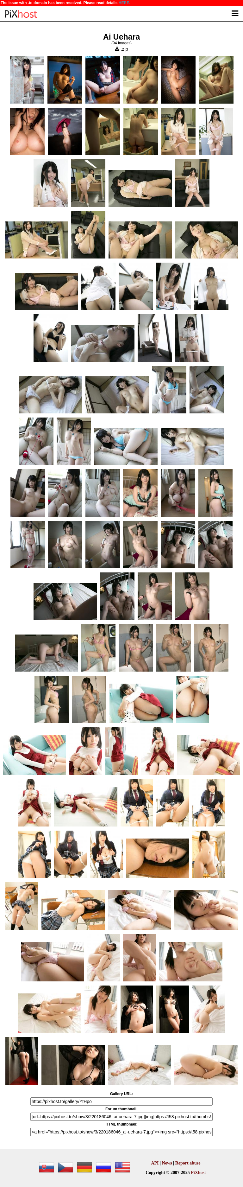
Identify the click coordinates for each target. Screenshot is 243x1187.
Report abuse (188, 1163)
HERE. (124, 3)
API (155, 1163)
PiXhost (198, 1172)
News (167, 1163)
